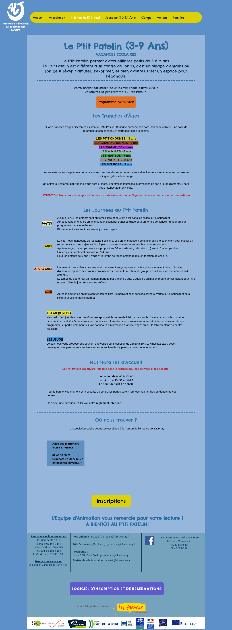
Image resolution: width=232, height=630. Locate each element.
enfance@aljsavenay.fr (67, 462)
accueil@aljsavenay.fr (117, 560)
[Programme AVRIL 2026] (116, 102)
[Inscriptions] (111, 501)
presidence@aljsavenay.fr (115, 555)
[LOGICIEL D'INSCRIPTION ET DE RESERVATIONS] (117, 588)
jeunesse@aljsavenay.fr (121, 544)
